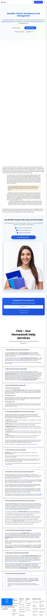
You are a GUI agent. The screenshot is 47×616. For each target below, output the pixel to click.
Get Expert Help (30, 28)
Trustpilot (15, 561)
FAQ (26, 601)
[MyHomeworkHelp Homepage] (6, 2)
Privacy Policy (9, 464)
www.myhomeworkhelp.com (17, 362)
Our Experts (28, 605)
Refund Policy (22, 609)
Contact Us (28, 610)
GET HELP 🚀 (7, 602)
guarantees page (33, 444)
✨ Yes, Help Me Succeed (23, 237)
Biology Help (41, 611)
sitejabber (7, 561)
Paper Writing (42, 608)
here (30, 561)
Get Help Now (38, 2)
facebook (38, 560)
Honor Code (21, 604)
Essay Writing (35, 602)
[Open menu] (45, 2)
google (33, 560)
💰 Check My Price (23, 307)
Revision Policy (22, 611)
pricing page (38, 495)
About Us (27, 607)
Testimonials (28, 603)
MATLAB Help (35, 608)
